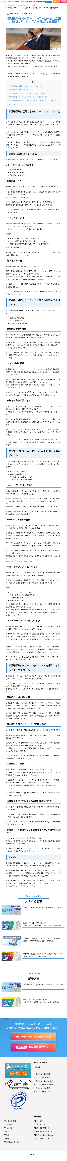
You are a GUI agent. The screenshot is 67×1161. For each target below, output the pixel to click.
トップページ (10, 5)
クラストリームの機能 (42, 1074)
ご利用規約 (10, 1124)
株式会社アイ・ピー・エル (45, 1139)
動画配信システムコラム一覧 (26, 5)
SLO (7, 1135)
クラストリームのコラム (43, 1091)
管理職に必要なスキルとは (18, 90)
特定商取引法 (41, 1124)
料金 (31, 1)
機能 (29, 1)
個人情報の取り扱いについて (16, 1142)
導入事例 (20, 1)
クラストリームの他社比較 (43, 1081)
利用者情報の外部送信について (47, 1135)
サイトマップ (11, 1139)
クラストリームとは (12, 1)
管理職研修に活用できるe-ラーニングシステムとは (27, 86)
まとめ (12, 104)
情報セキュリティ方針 (44, 1132)
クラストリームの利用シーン (44, 1088)
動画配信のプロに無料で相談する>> (19, 561)
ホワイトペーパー (12, 1128)
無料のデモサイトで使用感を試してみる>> (21, 886)
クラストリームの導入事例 (43, 1084)
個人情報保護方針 (42, 1128)
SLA (7, 1132)
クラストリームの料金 (42, 1077)
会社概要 (39, 1121)
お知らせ (37, 1067)
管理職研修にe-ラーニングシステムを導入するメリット (28, 93)
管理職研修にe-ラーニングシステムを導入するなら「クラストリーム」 (33, 100)
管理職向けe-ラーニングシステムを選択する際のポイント (29, 97)
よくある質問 (35, 1)
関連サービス (42, 1)
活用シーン (24, 1)
